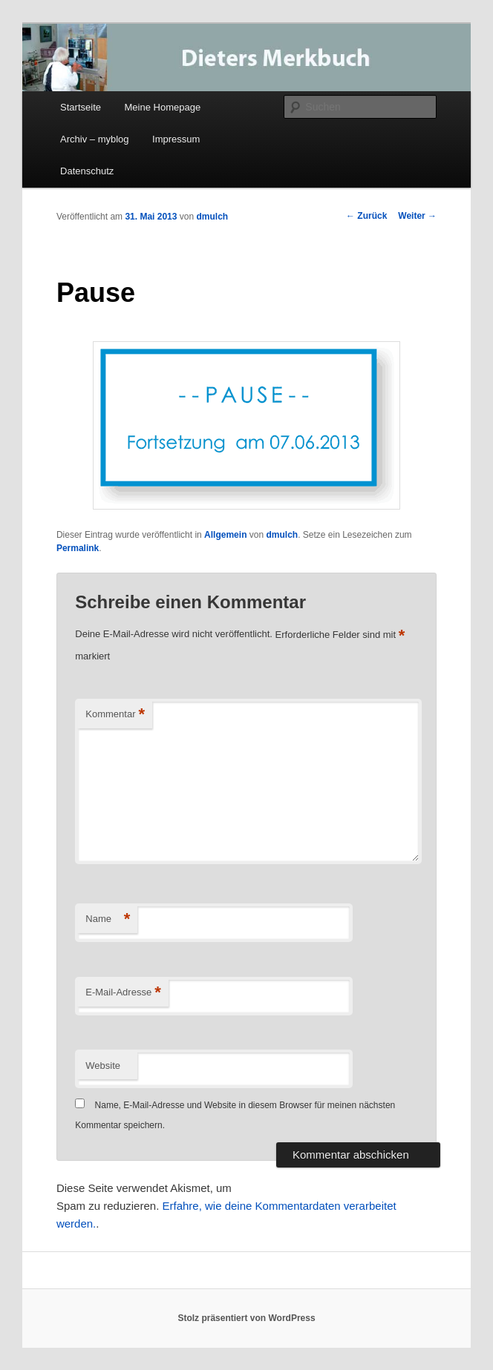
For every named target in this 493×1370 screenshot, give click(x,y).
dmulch (212, 216)
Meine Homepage (163, 107)
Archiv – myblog (94, 139)
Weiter (417, 216)
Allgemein (225, 535)
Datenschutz (87, 171)
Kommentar (115, 714)
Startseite (80, 107)
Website (102, 1065)
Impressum (176, 139)
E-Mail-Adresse (122, 993)
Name (107, 919)
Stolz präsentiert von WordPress (246, 1318)
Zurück (366, 216)
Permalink (77, 548)
